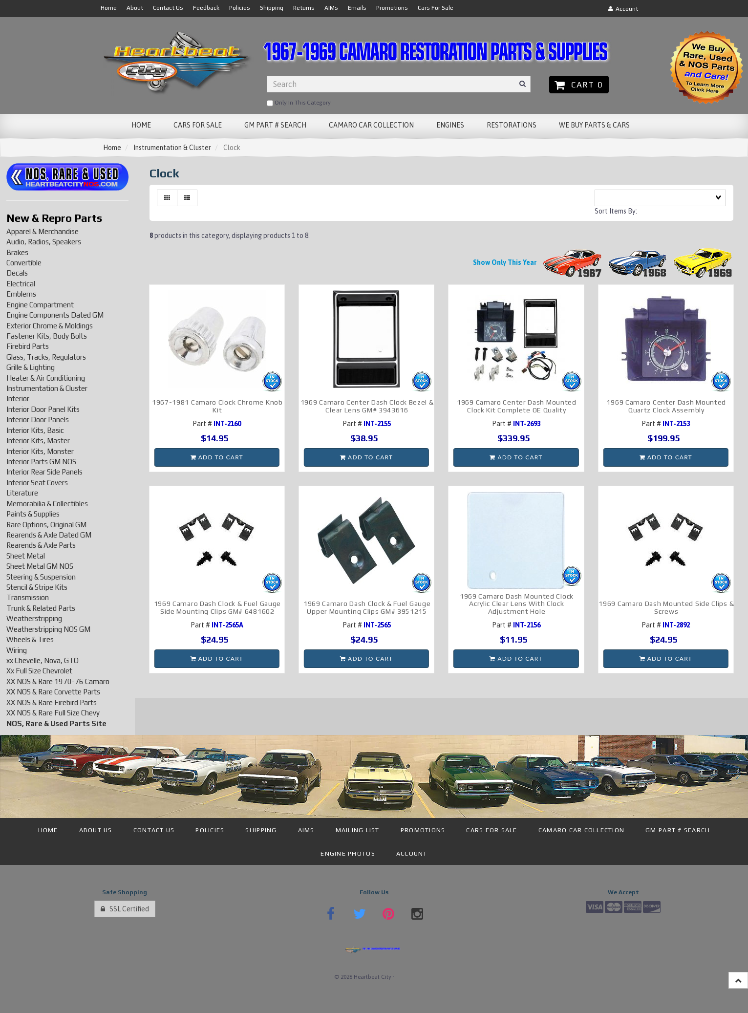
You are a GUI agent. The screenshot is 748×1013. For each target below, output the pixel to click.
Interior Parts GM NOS (41, 461)
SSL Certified (125, 909)
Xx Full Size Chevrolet (39, 671)
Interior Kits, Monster (40, 451)
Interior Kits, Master (38, 440)
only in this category (299, 103)
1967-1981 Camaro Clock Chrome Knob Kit (217, 405)
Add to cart (217, 457)
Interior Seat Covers (37, 482)
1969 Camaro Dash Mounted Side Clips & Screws (666, 607)
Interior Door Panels (37, 419)
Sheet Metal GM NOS (39, 566)
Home (112, 147)
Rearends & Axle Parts (41, 545)
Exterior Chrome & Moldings (49, 326)
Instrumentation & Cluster (172, 147)
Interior (17, 398)
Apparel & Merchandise (42, 231)
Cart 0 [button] (579, 84)
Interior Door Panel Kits (43, 409)
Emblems (21, 294)
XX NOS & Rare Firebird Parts (51, 702)
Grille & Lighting (30, 367)
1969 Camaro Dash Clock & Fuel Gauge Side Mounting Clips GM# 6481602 (217, 607)
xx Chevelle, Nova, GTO (42, 660)
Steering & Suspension (41, 577)
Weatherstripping (34, 618)
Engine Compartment (40, 305)
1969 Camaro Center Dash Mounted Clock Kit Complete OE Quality (517, 405)
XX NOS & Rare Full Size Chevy (53, 713)
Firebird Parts (27, 346)
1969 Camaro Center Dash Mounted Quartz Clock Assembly (666, 405)
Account (623, 8)
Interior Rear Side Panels (44, 472)
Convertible (24, 263)
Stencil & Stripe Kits (36, 587)
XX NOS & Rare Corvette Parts (53, 692)
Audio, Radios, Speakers (43, 241)
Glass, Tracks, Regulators (46, 357)
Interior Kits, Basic (35, 430)
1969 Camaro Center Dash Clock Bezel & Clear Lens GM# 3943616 (367, 405)
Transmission (27, 597)
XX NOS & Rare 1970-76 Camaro (57, 681)
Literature (22, 493)
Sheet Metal (25, 556)
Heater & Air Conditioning (45, 378)
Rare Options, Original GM (46, 524)
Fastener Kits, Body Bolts (46, 336)
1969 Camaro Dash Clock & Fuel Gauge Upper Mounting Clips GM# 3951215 (367, 607)
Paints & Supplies (33, 514)
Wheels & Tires (30, 639)
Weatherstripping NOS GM (48, 629)
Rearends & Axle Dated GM (48, 535)
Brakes (17, 252)
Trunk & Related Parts (40, 608)
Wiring (16, 650)
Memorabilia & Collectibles (47, 503)
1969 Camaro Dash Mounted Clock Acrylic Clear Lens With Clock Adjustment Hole (517, 603)
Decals (17, 273)
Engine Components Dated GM (55, 315)
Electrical (20, 284)
